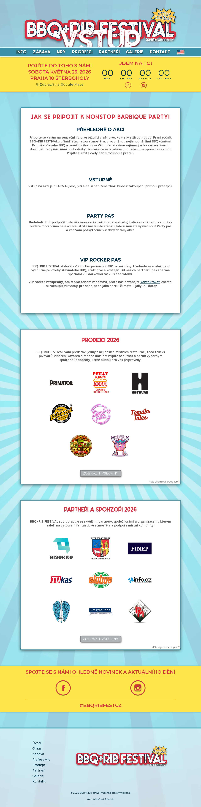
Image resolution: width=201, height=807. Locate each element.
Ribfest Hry (41, 759)
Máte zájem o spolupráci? (166, 647)
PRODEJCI (82, 52)
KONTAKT (160, 52)
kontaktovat (150, 282)
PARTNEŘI (109, 52)
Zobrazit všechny (100, 473)
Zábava (38, 754)
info (22, 52)
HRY (61, 52)
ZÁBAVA (42, 52)
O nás (37, 748)
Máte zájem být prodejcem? (164, 481)
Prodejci (39, 765)
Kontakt (39, 781)
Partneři (38, 770)
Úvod (36, 743)
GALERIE (135, 52)
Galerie (38, 776)
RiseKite (109, 799)
